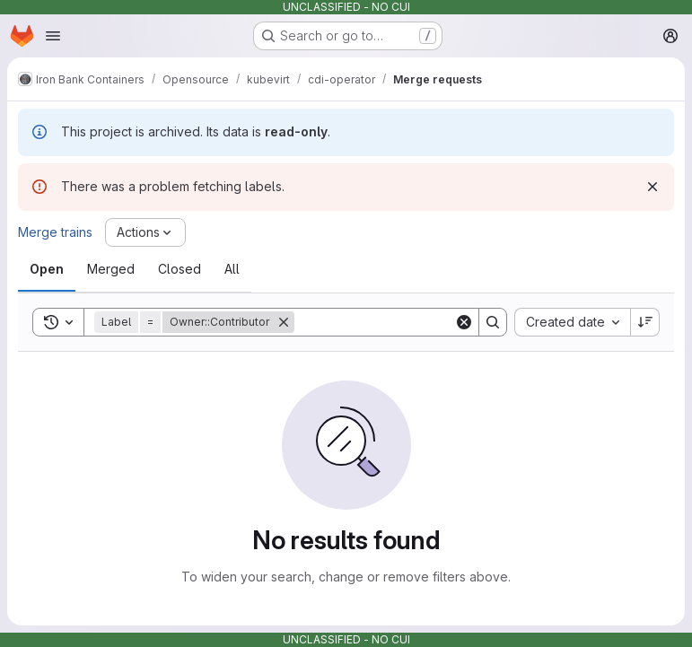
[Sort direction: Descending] (645, 322)
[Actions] (145, 232)
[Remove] (283, 322)
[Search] (405, 322)
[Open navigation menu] (53, 36)
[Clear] (464, 322)
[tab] (46, 269)
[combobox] (572, 322)
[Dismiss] (652, 186)
